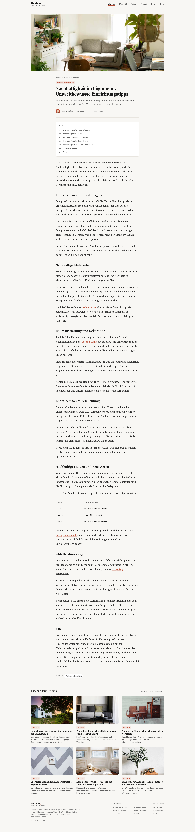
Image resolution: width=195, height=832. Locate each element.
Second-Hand (89, 341)
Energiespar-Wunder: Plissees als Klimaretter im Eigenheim (94, 783)
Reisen (134, 4)
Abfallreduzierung (70, 148)
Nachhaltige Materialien (72, 134)
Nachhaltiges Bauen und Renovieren (78, 145)
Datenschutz (158, 811)
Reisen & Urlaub (118, 814)
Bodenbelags (89, 307)
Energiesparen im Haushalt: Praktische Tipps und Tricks (51, 783)
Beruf (153, 4)
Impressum (157, 807)
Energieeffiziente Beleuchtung (75, 141)
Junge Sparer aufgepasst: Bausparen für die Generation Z (52, 732)
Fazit (65, 152)
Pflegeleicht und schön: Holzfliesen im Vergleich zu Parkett (96, 732)
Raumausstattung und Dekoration (77, 137)
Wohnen (111, 4)
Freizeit (144, 4)
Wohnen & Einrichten (72, 77)
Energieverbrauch (66, 535)
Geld (162, 4)
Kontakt (156, 814)
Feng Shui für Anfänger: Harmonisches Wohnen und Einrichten (142, 783)
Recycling (117, 569)
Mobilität (123, 4)
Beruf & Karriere (140, 811)
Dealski (44, 4)
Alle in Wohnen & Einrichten (152, 691)
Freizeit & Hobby (140, 807)
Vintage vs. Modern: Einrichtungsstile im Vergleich (143, 732)
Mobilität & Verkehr (119, 811)
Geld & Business (140, 814)
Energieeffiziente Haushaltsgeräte (77, 130)
